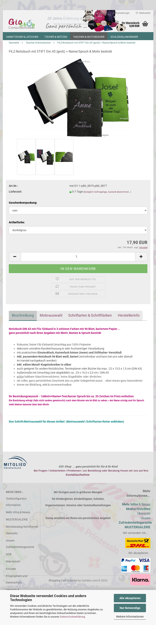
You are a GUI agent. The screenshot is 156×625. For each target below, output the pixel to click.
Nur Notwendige (130, 608)
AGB (8, 558)
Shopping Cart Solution (63, 585)
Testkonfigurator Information (16, 506)
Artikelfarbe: (17, 227)
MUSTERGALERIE (17, 524)
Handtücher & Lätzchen (22, 36)
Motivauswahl (51, 320)
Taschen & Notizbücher (88, 36)
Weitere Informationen (130, 616)
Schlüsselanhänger (124, 36)
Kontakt (11, 573)
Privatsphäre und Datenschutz (16, 584)
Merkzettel (143, 13)
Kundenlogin (121, 13)
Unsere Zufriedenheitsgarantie (20, 548)
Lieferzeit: (15, 196)
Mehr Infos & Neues (18, 516)
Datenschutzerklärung (72, 616)
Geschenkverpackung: (23, 207)
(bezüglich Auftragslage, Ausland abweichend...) (107, 196)
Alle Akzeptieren (130, 598)
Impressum (13, 566)
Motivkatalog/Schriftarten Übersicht (21, 535)
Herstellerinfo (129, 320)
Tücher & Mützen (55, 36)
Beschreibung (23, 320)
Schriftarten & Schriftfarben (90, 320)
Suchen (100, 13)
